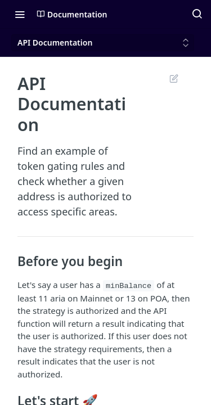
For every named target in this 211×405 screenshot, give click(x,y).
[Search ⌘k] (196, 14)
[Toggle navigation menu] (19, 14)
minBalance (128, 286)
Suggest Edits (173, 78)
